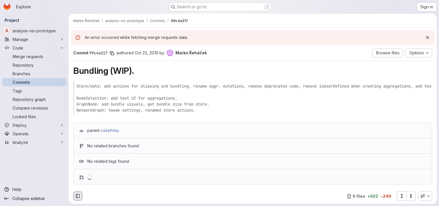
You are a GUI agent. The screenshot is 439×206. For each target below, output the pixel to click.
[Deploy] (34, 125)
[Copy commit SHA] (111, 53)
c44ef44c (110, 130)
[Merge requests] (34, 56)
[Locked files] (34, 116)
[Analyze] (34, 142)
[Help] (34, 189)
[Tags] (34, 91)
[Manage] (34, 39)
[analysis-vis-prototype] (34, 31)
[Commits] (34, 82)
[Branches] (34, 74)
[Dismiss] (427, 37)
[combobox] (425, 196)
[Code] (34, 48)
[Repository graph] (34, 99)
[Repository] (34, 65)
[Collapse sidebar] (34, 199)
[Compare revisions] (34, 108)
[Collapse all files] (411, 196)
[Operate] (34, 134)
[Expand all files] (401, 196)
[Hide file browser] (77, 196)
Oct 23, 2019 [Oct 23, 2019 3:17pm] (146, 52)
